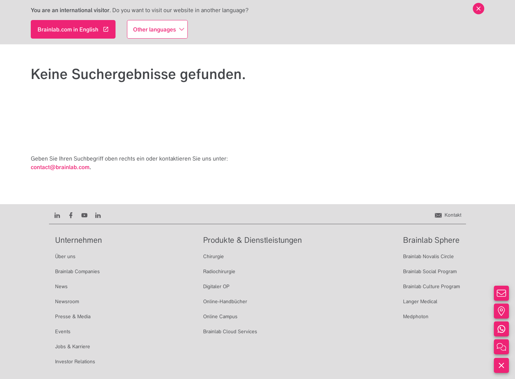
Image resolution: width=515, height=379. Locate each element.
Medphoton (415, 316)
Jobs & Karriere (72, 346)
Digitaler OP (216, 286)
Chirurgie (213, 256)
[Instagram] (98, 214)
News (61, 286)
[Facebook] (70, 214)
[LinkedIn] (57, 214)
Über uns (65, 256)
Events (62, 331)
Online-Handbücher (225, 301)
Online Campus (220, 316)
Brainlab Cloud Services (230, 331)
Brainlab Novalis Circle (428, 256)
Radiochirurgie (219, 271)
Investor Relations (75, 361)
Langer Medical (420, 301)
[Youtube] (84, 214)
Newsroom (67, 301)
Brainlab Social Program (430, 271)
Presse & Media (72, 316)
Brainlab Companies (77, 271)
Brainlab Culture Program (431, 286)
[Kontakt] (448, 214)
